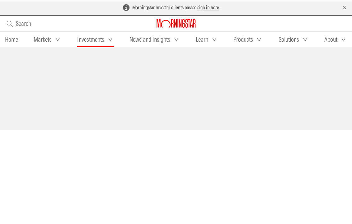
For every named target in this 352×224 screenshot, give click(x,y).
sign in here (208, 7)
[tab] (11, 39)
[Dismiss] (344, 7)
